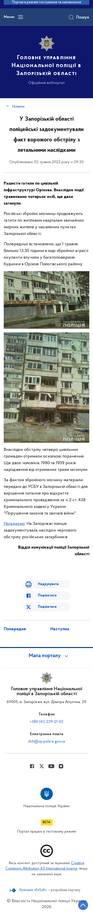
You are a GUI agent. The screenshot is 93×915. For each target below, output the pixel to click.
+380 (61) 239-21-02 (46, 722)
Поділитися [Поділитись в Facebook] (47, 595)
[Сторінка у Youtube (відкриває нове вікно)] (51, 766)
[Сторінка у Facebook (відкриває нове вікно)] (32, 766)
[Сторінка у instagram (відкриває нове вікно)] (61, 766)
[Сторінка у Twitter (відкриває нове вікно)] (42, 766)
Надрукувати (48, 584)
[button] (46, 656)
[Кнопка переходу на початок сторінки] (83, 905)
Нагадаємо (14, 523)
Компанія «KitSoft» (33, 890)
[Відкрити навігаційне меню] (20, 17)
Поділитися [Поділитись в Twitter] (47, 607)
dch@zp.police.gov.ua (46, 741)
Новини (18, 107)
